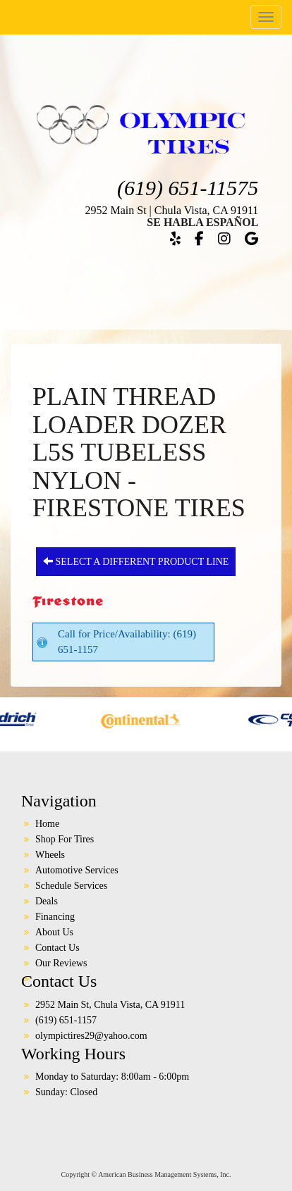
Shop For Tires (64, 839)
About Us (54, 932)
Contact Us (57, 947)
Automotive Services (76, 870)
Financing (55, 916)
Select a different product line (136, 561)
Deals (46, 901)
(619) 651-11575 (187, 187)
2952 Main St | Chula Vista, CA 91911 (171, 210)
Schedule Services (71, 885)
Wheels (50, 854)
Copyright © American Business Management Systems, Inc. (146, 1174)
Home (47, 823)
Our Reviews (61, 963)
